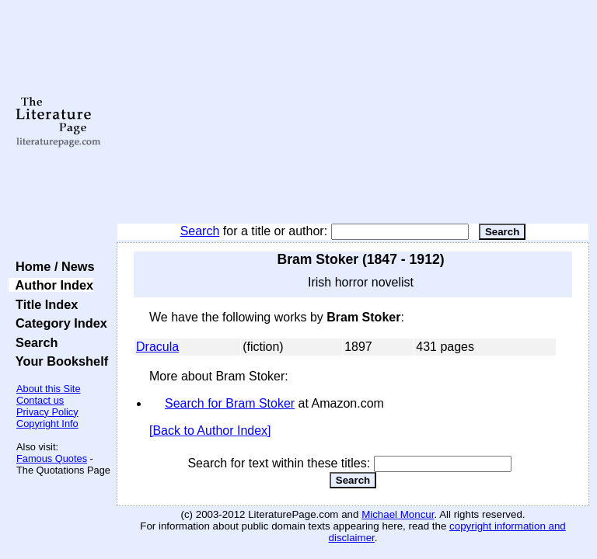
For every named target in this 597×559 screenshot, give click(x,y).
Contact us (40, 400)
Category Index (58, 323)
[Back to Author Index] (210, 430)
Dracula (157, 346)
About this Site (48, 388)
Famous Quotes (51, 458)
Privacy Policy (47, 412)
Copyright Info (47, 423)
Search (200, 231)
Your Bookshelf (58, 361)
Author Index (51, 285)
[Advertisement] (353, 112)
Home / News (52, 266)
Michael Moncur (397, 514)
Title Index (43, 304)
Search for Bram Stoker (230, 403)
